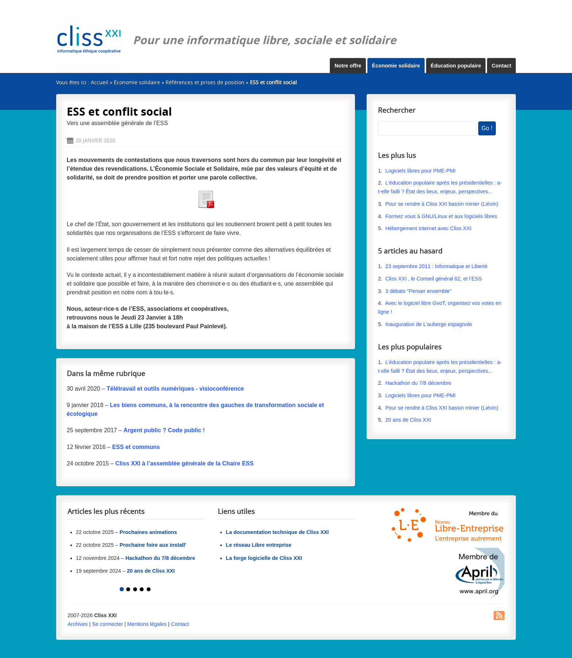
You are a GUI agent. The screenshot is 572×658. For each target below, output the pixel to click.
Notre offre (348, 66)
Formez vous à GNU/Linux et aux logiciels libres (441, 216)
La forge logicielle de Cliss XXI (264, 558)
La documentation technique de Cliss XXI (277, 532)
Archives (77, 624)
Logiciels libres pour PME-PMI (420, 171)
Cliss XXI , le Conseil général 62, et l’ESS (433, 279)
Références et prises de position (205, 82)
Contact (501, 66)
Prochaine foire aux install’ (153, 545)
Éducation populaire (456, 66)
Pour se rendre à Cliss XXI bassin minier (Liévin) (441, 204)
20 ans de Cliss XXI (408, 420)
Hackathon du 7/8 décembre (418, 383)
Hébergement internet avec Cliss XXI (428, 228)
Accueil (99, 82)
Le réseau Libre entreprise (258, 545)
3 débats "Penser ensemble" (418, 291)
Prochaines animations (148, 532)
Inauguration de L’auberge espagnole (428, 324)
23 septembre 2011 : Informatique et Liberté (436, 266)
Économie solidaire (396, 66)
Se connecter (107, 624)
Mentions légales (147, 624)
